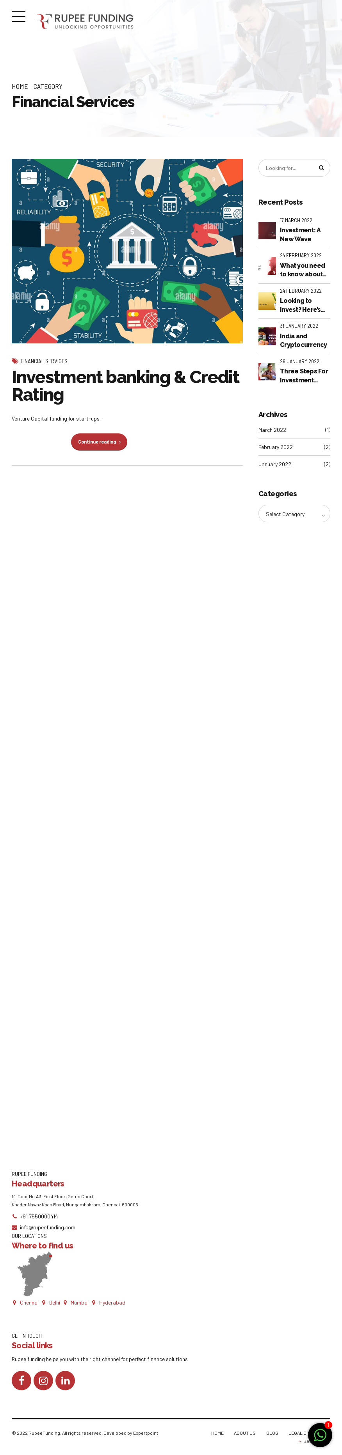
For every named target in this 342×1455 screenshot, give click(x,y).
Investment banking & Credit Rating (125, 386)
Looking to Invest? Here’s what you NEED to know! (302, 305)
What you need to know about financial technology (302, 270)
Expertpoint (145, 1433)
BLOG (272, 1433)
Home (20, 86)
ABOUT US (245, 1433)
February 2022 (275, 447)
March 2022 (272, 429)
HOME (217, 1433)
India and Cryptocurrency (303, 340)
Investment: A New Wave (300, 234)
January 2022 (274, 464)
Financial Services (44, 360)
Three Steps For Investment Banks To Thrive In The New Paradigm (304, 376)
